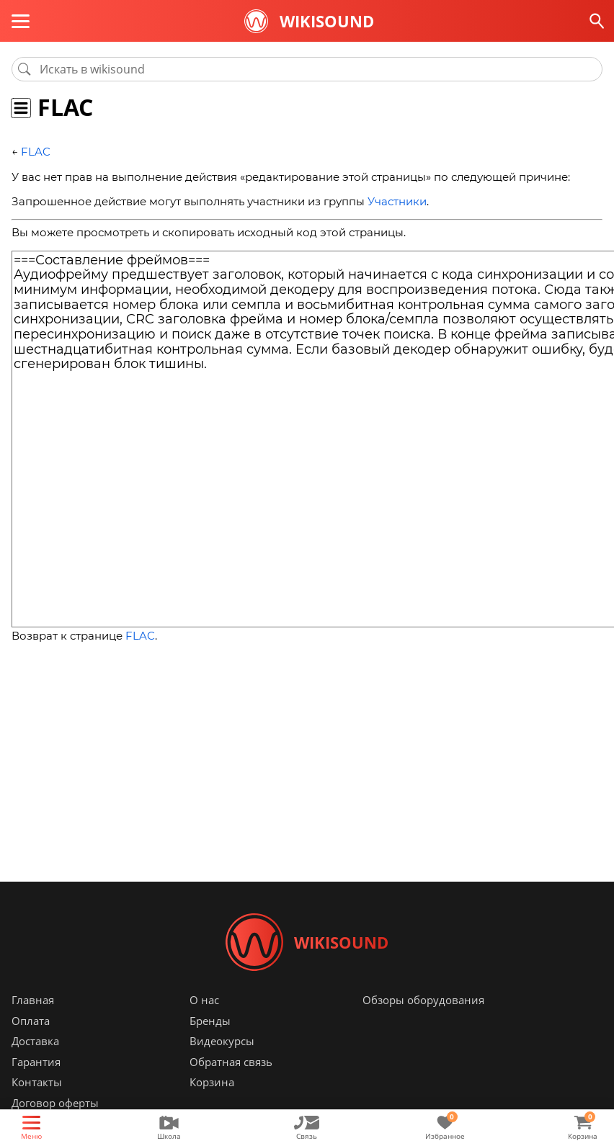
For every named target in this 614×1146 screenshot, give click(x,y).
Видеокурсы (222, 1041)
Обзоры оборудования (423, 1000)
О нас (204, 1000)
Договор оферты (55, 1103)
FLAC (35, 151)
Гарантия (36, 1062)
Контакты (37, 1082)
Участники (397, 201)
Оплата (31, 1020)
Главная (33, 1000)
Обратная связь (231, 1062)
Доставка (35, 1041)
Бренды (210, 1020)
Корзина (212, 1082)
